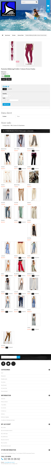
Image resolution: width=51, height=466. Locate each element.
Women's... (3, 166)
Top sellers (3, 404)
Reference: (3, 72)
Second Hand (4, 391)
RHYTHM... (29, 238)
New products (4, 401)
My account (6, 424)
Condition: (3, 73)
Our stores (3, 407)
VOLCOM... (3, 202)
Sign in (48, 18)
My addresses (4, 436)
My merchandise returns (6, 430)
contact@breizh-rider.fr (9, 462)
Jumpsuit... (3, 255)
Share (9, 79)
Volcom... (3, 273)
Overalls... (29, 255)
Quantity (5, 93)
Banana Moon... (4, 148)
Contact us (3, 411)
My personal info (5, 439)
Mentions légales (5, 417)
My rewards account (6, 445)
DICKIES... (29, 166)
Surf (2, 373)
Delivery (3, 414)
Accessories (4, 388)
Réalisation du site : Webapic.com (10, 463)
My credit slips (4, 433)
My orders (3, 427)
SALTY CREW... (17, 148)
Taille (4, 98)
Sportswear (4, 385)
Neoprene (3, 376)
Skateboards (4, 379)
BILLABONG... (17, 273)
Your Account (39, 18)
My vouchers (4, 442)
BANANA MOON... (31, 148)
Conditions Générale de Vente (8, 420)
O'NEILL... (29, 291)
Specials (3, 398)
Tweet (3, 79)
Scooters (3, 382)
